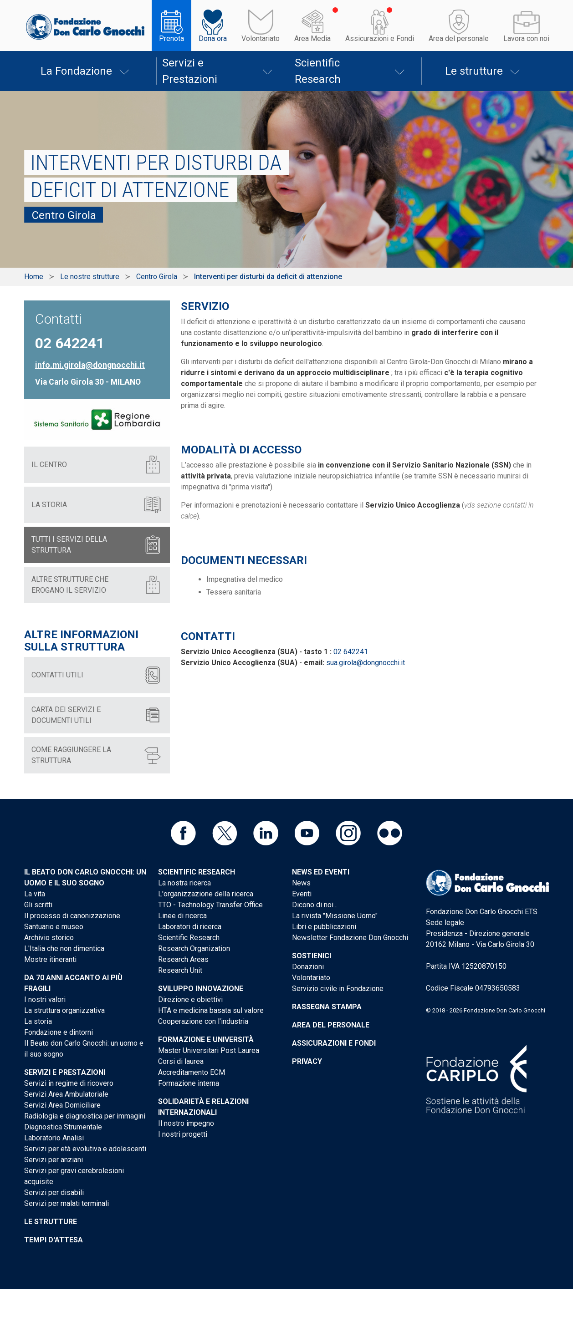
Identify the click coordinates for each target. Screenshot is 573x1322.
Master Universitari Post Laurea (208, 1050)
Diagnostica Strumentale (63, 1127)
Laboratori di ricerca (189, 926)
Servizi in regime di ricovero (68, 1083)
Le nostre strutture (89, 276)
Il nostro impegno (186, 1123)
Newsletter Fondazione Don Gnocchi (350, 937)
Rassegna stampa (327, 1006)
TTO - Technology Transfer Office (210, 904)
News (301, 883)
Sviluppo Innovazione (200, 988)
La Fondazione (76, 71)
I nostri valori (45, 999)
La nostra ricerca (184, 883)
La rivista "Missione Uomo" (335, 915)
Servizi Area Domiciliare (62, 1105)
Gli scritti (38, 904)
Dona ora (213, 38)
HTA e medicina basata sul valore (211, 1010)
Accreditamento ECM (191, 1072)
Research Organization (194, 948)
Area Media (312, 38)
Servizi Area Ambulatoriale (66, 1094)
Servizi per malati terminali (66, 1203)
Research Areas (183, 959)
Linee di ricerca (182, 915)
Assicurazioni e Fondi (379, 38)
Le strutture (474, 71)
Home (33, 276)
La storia (38, 1021)
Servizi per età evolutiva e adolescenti (85, 1148)
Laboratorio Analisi (54, 1138)
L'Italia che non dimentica (64, 948)
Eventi (302, 894)
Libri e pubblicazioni (324, 926)
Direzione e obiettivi (190, 999)
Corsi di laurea (181, 1061)
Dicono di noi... (315, 904)
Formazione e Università (206, 1039)
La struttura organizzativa (64, 1010)
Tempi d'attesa (53, 1240)
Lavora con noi (526, 38)
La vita (34, 894)
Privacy (307, 1061)
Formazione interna (188, 1083)
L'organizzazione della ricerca (205, 894)
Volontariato (260, 38)
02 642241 (350, 651)
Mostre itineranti (50, 959)
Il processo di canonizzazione (72, 915)
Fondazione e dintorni (58, 1032)
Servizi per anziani (53, 1159)
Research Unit (180, 970)
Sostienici (311, 955)
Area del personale (459, 38)
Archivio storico (49, 937)
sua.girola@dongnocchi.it (365, 662)
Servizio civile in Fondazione (338, 988)
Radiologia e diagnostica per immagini (84, 1116)
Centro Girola (156, 276)
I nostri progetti (182, 1134)
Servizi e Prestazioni (189, 71)
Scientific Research (318, 71)
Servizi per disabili (54, 1192)
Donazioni (308, 966)
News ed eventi (320, 872)
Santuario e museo (53, 926)
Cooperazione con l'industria (203, 1021)
